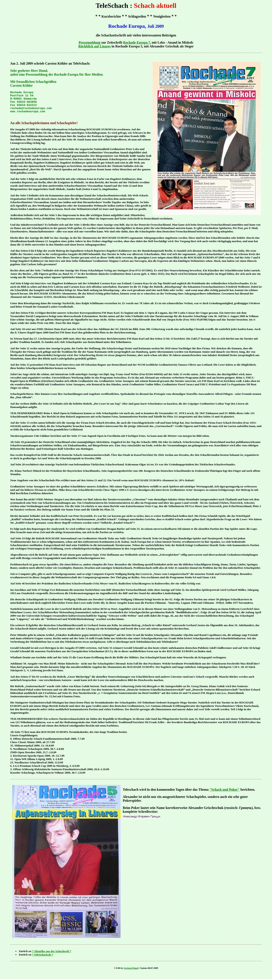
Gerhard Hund (131, 972)
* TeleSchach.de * (42, 959)
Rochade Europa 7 (136, 42)
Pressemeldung (89, 42)
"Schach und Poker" (224, 794)
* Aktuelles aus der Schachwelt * (51, 955)
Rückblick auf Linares (94, 46)
